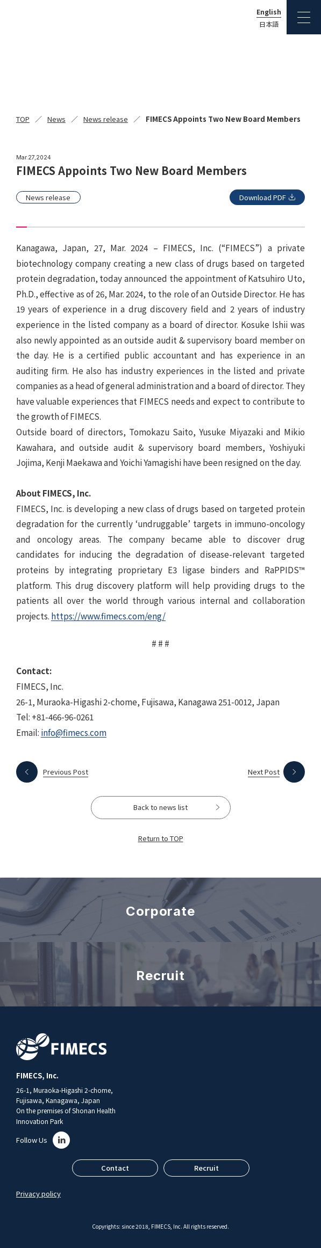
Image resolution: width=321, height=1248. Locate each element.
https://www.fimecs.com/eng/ (108, 616)
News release (105, 119)
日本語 (269, 24)
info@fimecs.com (73, 732)
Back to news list (160, 807)
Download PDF (262, 197)
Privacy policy (38, 1193)
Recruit (206, 1168)
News (56, 119)
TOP (23, 119)
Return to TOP (160, 838)
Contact (115, 1168)
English (268, 12)
